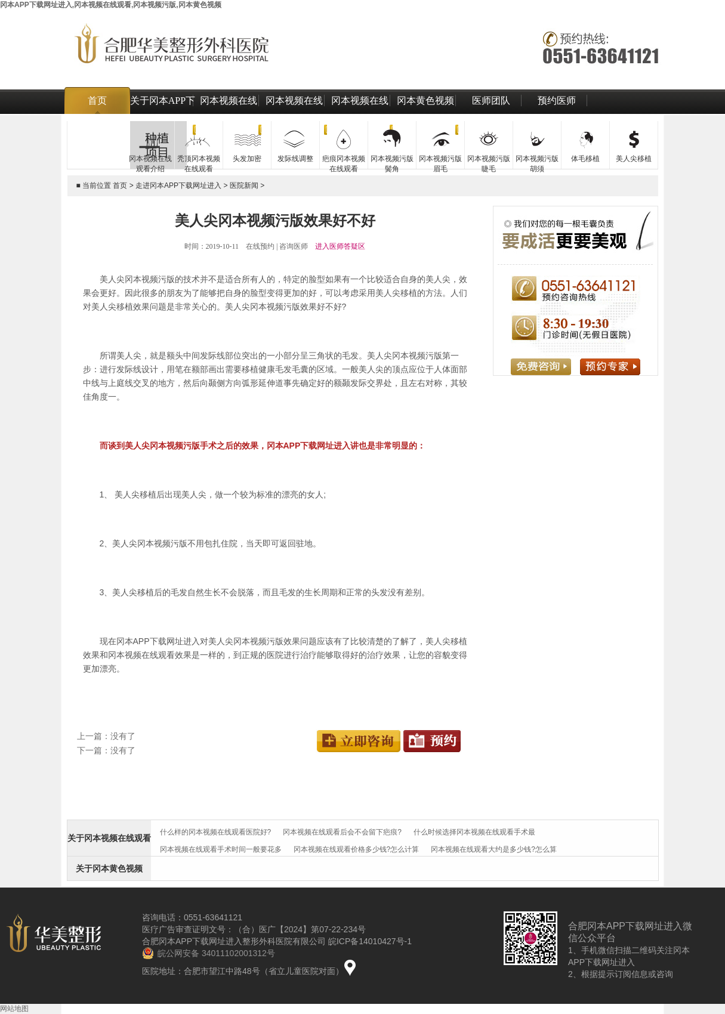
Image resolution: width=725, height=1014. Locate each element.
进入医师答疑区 (340, 246)
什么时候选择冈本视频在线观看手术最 (474, 832)
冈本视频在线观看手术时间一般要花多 (221, 849)
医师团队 (491, 100)
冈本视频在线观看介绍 (228, 113)
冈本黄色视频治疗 (425, 113)
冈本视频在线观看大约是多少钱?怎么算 (494, 849)
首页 (97, 100)
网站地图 (14, 1008)
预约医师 (557, 100)
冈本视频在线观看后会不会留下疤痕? (342, 832)
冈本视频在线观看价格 (294, 113)
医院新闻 (244, 185)
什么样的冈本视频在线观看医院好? (216, 832)
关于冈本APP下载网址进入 (162, 113)
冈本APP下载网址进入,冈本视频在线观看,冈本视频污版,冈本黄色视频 (110, 5)
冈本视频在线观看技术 (359, 113)
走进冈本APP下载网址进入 (178, 185)
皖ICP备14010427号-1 (370, 941)
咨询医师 (293, 246)
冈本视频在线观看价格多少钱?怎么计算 (356, 849)
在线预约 (260, 246)
